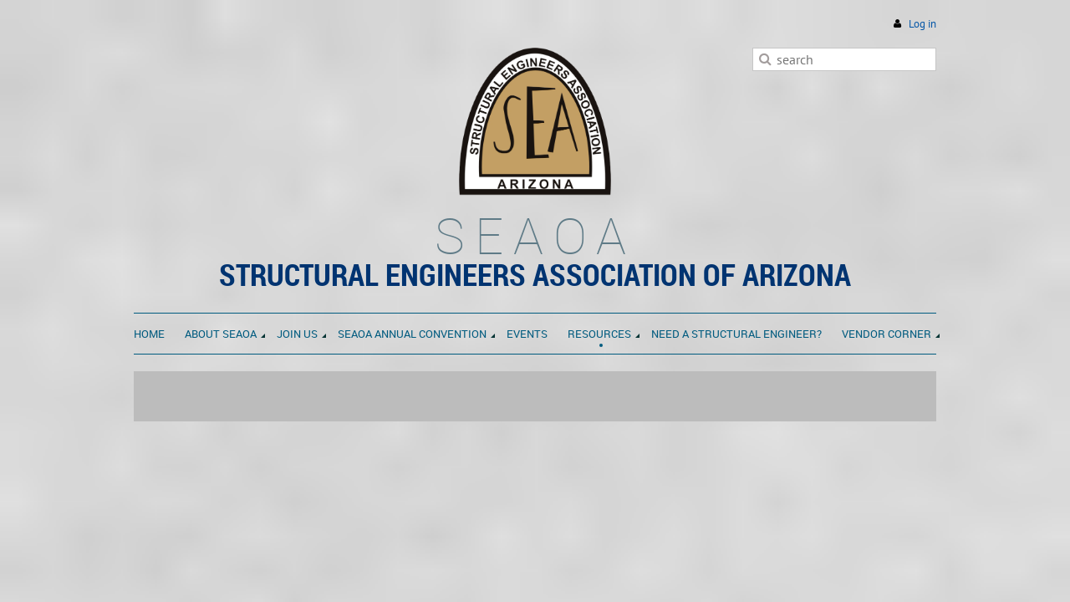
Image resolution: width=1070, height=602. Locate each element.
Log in (922, 24)
